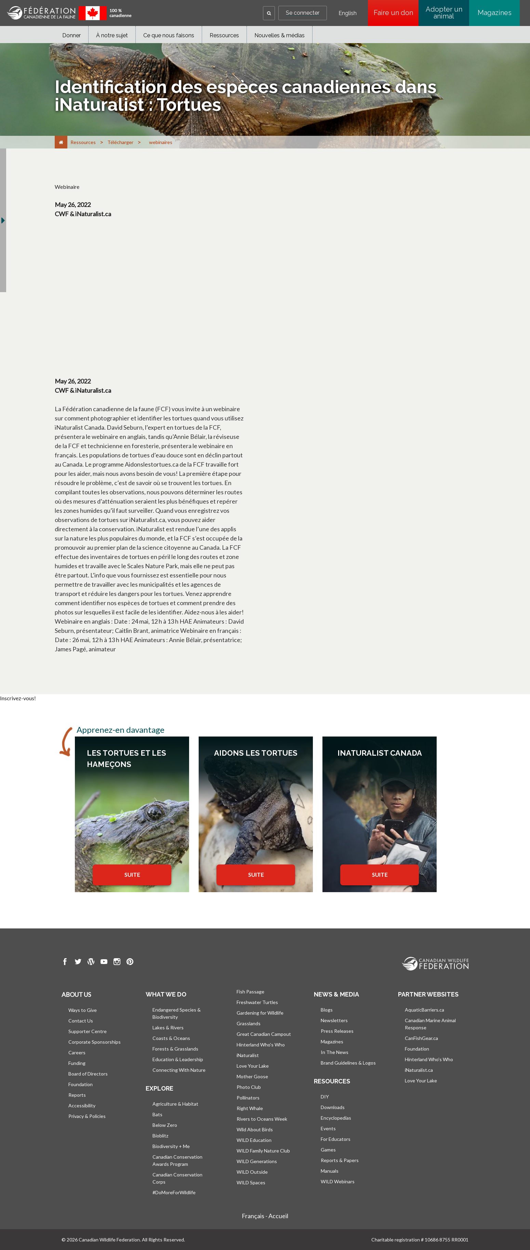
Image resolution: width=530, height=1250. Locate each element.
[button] (269, 13)
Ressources (224, 35)
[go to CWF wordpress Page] (91, 962)
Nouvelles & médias (279, 35)
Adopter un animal (444, 12)
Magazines (495, 13)
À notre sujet (112, 35)
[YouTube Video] (187, 296)
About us (76, 994)
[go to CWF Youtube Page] (104, 962)
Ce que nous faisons (168, 35)
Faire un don (396, 13)
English (348, 13)
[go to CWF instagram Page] (117, 962)
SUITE (132, 874)
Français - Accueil (265, 1216)
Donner (71, 35)
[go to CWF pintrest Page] (130, 962)
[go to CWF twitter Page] (78, 962)
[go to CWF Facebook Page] (65, 962)
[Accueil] (61, 142)
